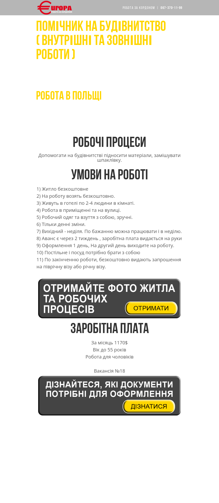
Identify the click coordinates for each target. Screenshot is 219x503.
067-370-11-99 (64, 107)
